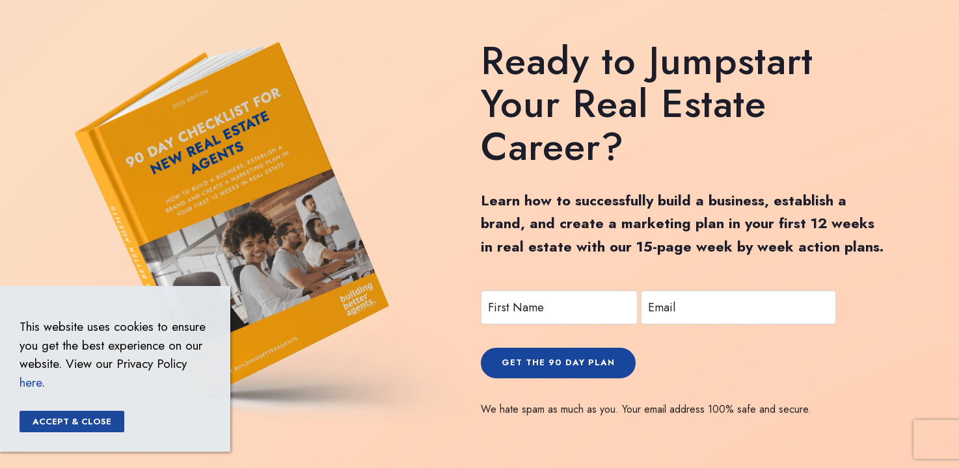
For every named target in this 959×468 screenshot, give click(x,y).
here (31, 382)
